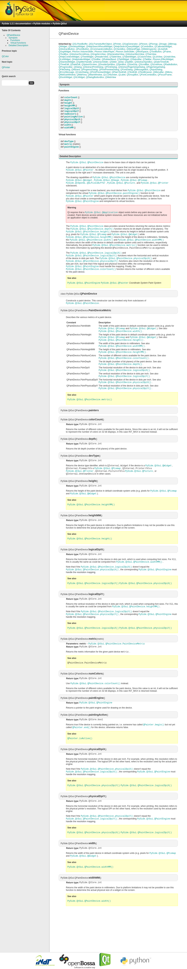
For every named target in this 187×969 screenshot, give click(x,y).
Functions (15, 40)
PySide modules (41, 23)
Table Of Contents (11, 30)
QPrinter (6, 67)
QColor (5, 56)
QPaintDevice (13, 35)
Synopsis (13, 37)
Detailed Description (18, 45)
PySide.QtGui (60, 23)
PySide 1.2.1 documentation (16, 23)
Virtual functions (18, 43)
